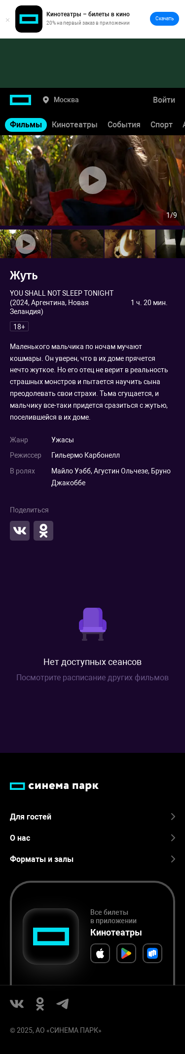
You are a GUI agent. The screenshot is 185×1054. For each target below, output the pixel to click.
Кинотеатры (75, 124)
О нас (92, 838)
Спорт (161, 124)
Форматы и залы (92, 859)
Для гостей (92, 816)
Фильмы (26, 124)
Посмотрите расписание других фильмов (92, 677)
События (124, 124)
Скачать (164, 18)
